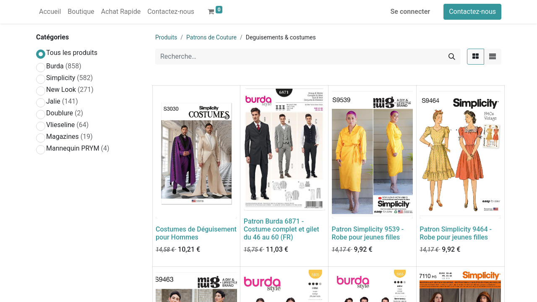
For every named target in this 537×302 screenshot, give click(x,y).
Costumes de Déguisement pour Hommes (196, 233)
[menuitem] (50, 11)
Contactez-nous (472, 12)
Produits (166, 37)
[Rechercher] (452, 57)
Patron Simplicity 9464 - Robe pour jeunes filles (456, 233)
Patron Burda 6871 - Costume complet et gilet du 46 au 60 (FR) (281, 229)
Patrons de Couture (211, 37)
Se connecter (410, 12)
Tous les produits (71, 53)
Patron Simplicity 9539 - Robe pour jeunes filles (368, 233)
